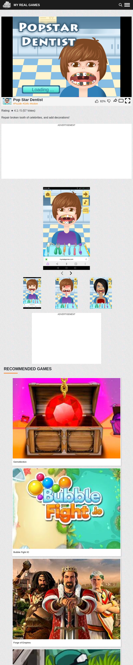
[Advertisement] (66, 151)
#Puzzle (17, 103)
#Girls (26, 103)
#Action (34, 103)
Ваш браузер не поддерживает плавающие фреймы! (66, 57)
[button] (32, 293)
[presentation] (62, 273)
